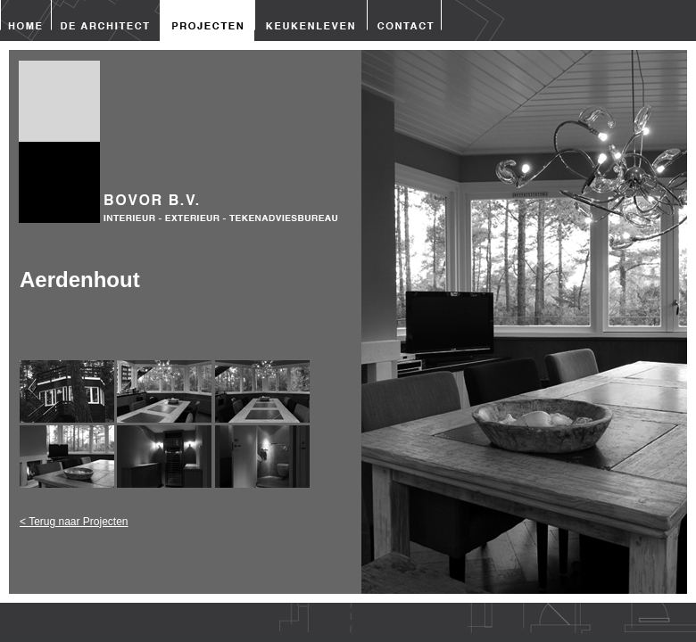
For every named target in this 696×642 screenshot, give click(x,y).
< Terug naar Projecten (74, 521)
